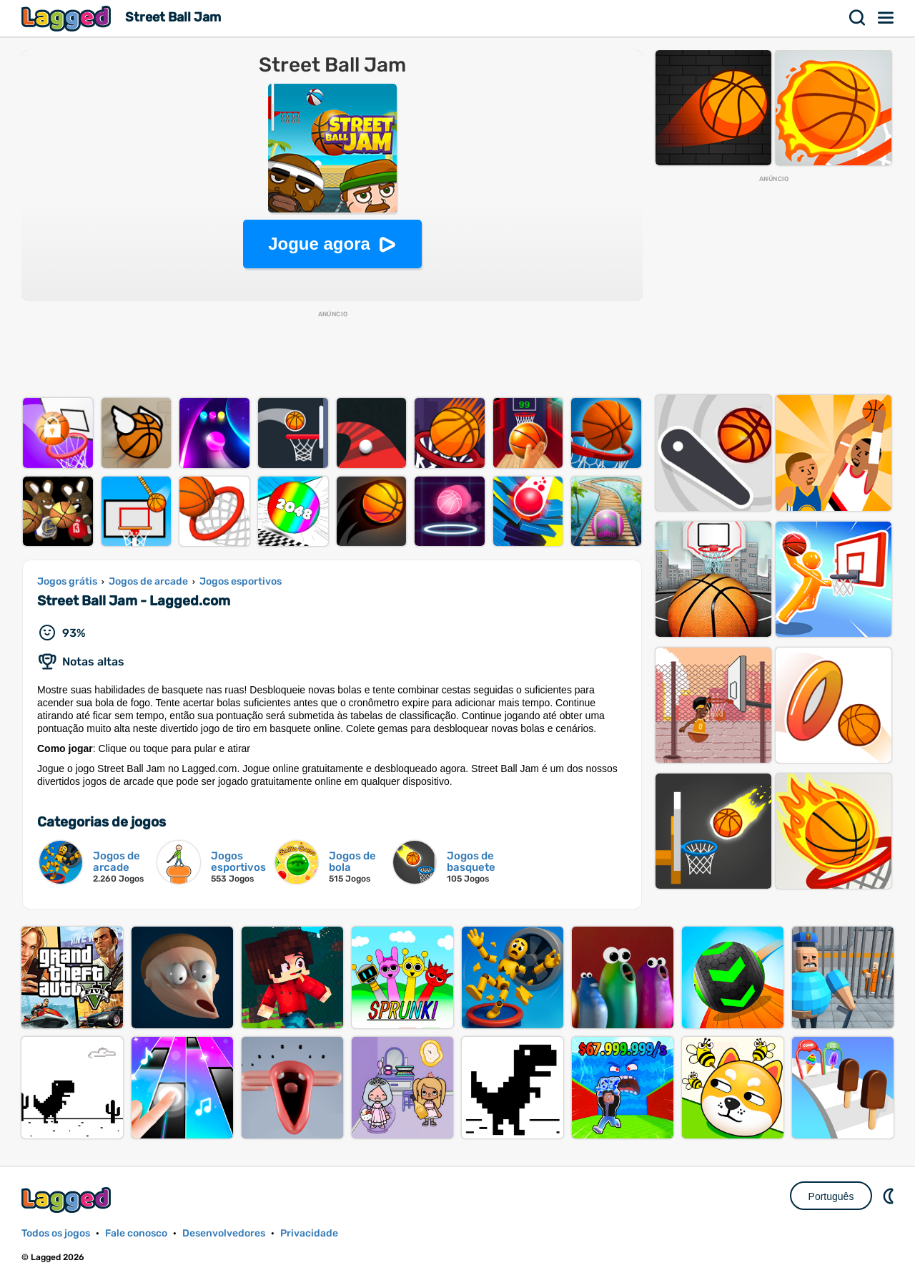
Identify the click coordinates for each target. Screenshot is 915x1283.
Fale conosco (136, 1233)
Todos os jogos (55, 1233)
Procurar (858, 18)
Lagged (67, 18)
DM (890, 1195)
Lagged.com (67, 1199)
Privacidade (309, 1233)
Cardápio (886, 18)
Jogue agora (319, 243)
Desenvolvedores (223, 1233)
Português (831, 1196)
